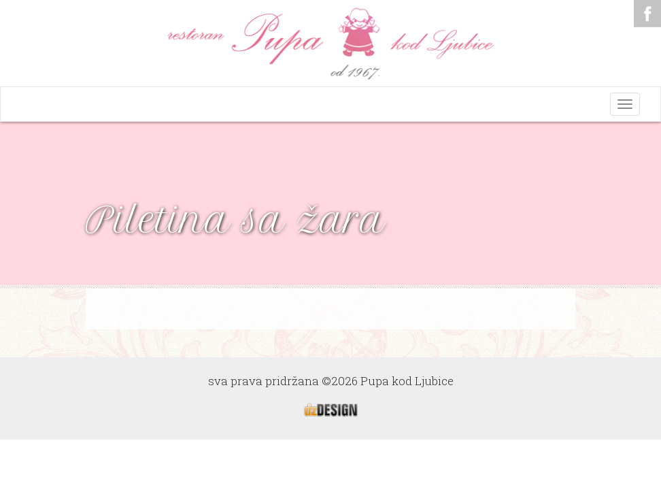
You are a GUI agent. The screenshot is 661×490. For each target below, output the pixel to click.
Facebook (647, 13)
